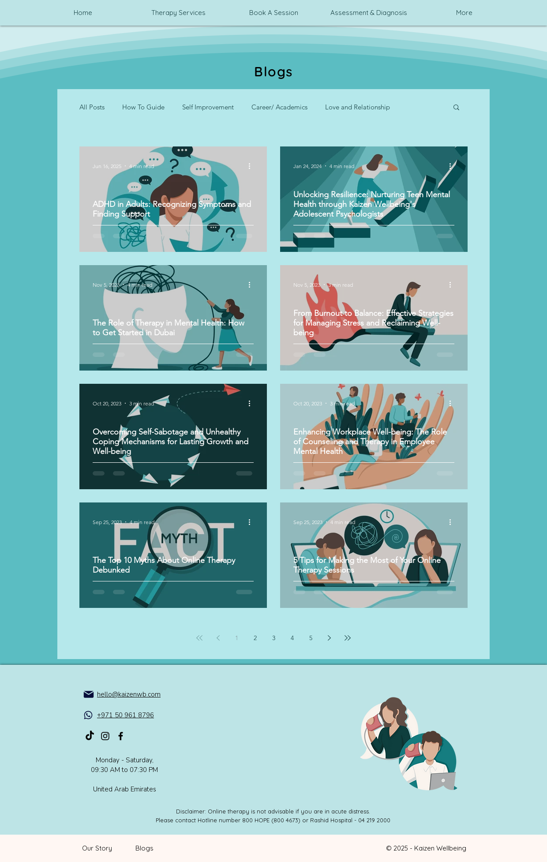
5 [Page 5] (310, 638)
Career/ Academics (279, 107)
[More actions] (252, 166)
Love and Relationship (357, 107)
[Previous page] (218, 638)
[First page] (199, 638)
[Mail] (88, 694)
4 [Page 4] (292, 638)
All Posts (92, 107)
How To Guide (143, 107)
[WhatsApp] (88, 715)
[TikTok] (89, 736)
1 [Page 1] (236, 638)
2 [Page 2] (255, 638)
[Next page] (329, 638)
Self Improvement (208, 107)
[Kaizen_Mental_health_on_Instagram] (105, 736)
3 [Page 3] (273, 638)
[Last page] (348, 638)
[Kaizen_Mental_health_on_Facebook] (120, 736)
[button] (456, 107)
